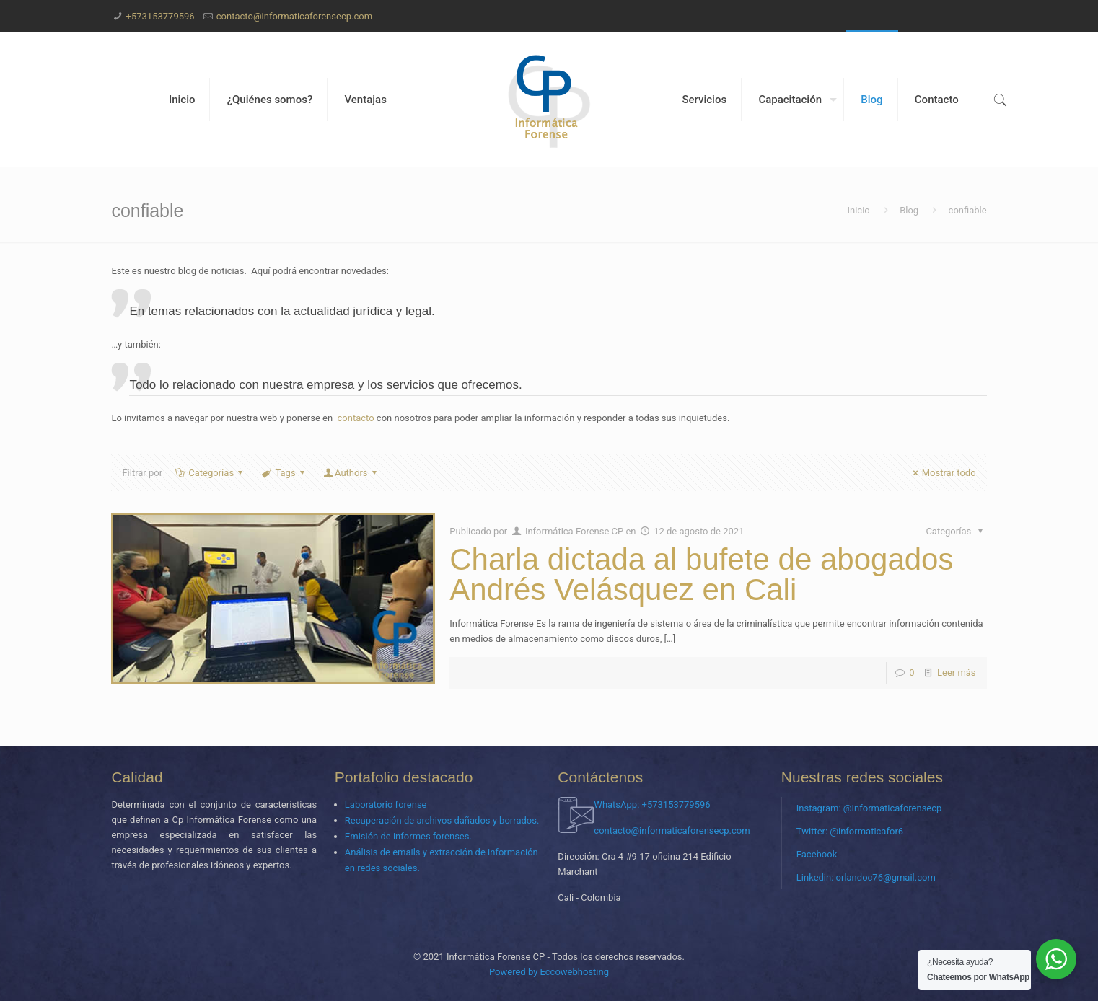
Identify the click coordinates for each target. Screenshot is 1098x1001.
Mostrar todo (942, 472)
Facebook (816, 854)
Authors (351, 472)
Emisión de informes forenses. (408, 836)
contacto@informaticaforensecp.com (294, 16)
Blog (909, 210)
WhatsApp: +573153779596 (652, 804)
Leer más (956, 672)
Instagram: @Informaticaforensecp (869, 808)
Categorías (210, 472)
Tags (284, 472)
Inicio (858, 210)
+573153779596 (160, 16)
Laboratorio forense (386, 804)
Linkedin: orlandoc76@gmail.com (866, 877)
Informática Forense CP (574, 531)
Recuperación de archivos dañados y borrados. (442, 820)
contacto (356, 418)
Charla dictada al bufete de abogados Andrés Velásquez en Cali (701, 574)
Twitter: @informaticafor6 (849, 831)
